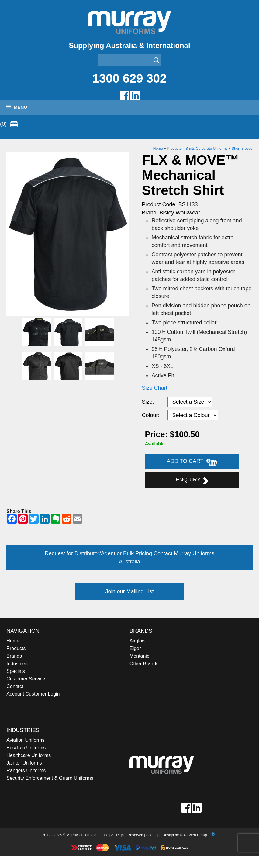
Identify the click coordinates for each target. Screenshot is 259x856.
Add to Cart (192, 462)
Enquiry (192, 480)
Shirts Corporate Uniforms (206, 148)
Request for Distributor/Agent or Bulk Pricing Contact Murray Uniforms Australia (129, 557)
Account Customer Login (33, 694)
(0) (9, 124)
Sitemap (153, 835)
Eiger (135, 648)
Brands (14, 656)
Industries (16, 663)
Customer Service (25, 678)
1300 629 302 (129, 78)
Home (158, 148)
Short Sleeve (242, 148)
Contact (14, 686)
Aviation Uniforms (25, 740)
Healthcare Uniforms (28, 755)
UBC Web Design (194, 835)
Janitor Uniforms (24, 762)
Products (174, 148)
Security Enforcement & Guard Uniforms (49, 778)
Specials (15, 671)
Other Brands (144, 663)
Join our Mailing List (129, 591)
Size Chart (154, 388)
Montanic (139, 656)
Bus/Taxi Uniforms (26, 747)
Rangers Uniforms (26, 770)
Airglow (137, 640)
